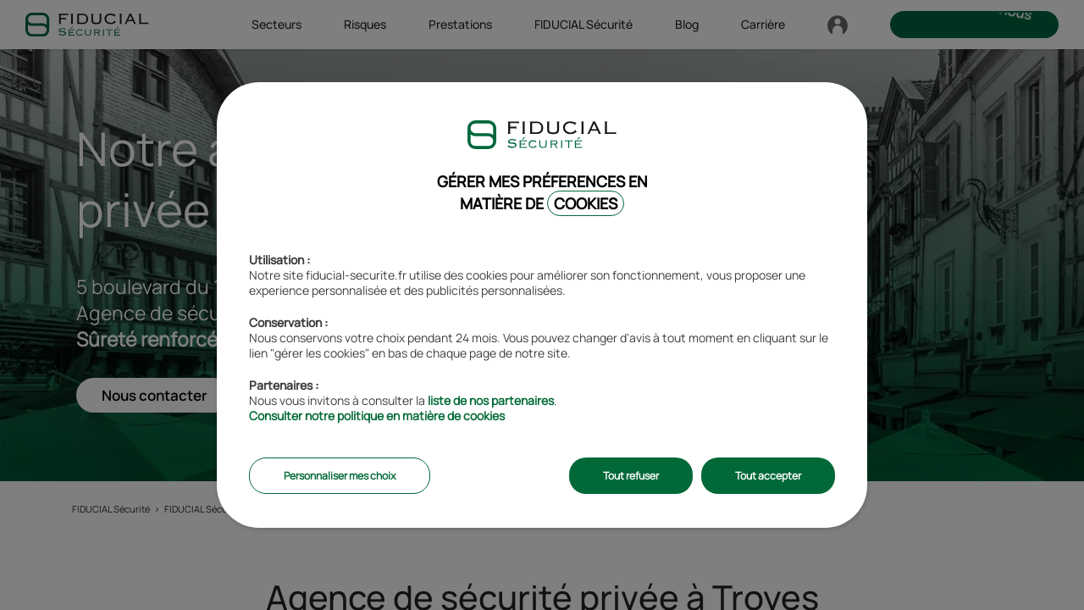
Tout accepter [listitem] (768, 476)
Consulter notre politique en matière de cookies (377, 416)
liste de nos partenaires (491, 400)
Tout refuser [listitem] (631, 476)
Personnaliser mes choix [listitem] (339, 476)
